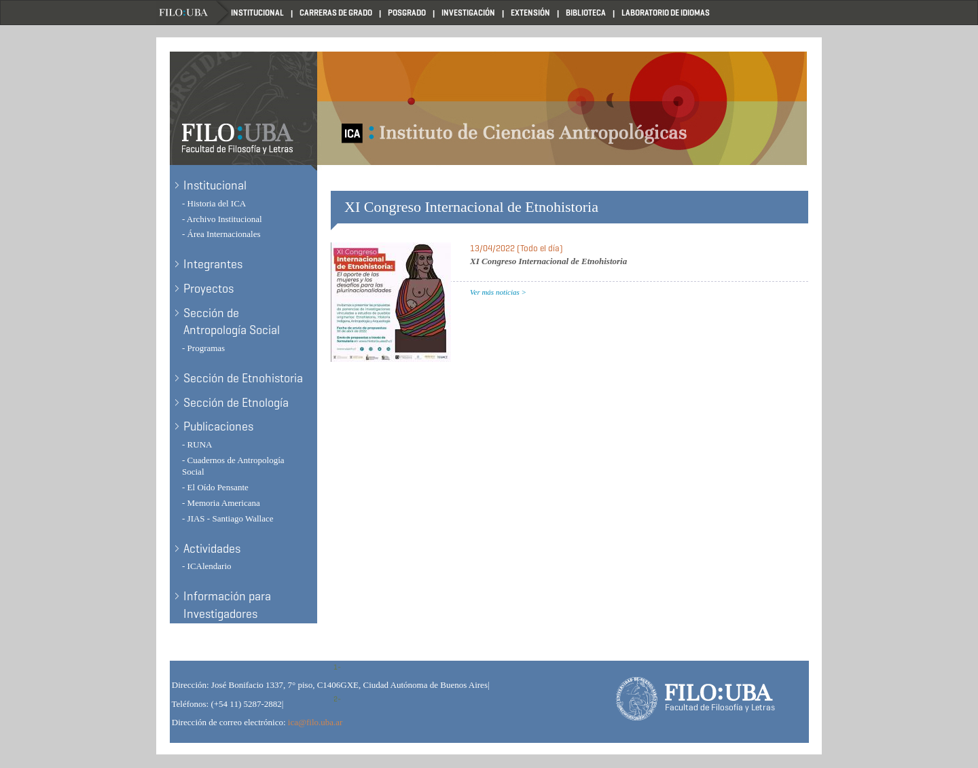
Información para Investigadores (227, 605)
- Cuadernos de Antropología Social (233, 466)
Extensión (530, 12)
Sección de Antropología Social (231, 322)
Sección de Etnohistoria (243, 378)
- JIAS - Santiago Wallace (227, 518)
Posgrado (407, 12)
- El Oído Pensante (215, 487)
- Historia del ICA (214, 203)
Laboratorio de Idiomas (665, 12)
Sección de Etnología (236, 402)
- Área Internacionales (221, 234)
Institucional (257, 12)
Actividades (211, 548)
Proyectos (208, 288)
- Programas (203, 348)
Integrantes (212, 264)
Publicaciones (218, 426)
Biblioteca (586, 12)
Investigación (468, 12)
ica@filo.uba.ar (315, 722)
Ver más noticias (495, 292)
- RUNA (197, 444)
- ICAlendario (207, 566)
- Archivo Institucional (222, 219)
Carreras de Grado (336, 12)
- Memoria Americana (221, 503)
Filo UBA (193, 12)
